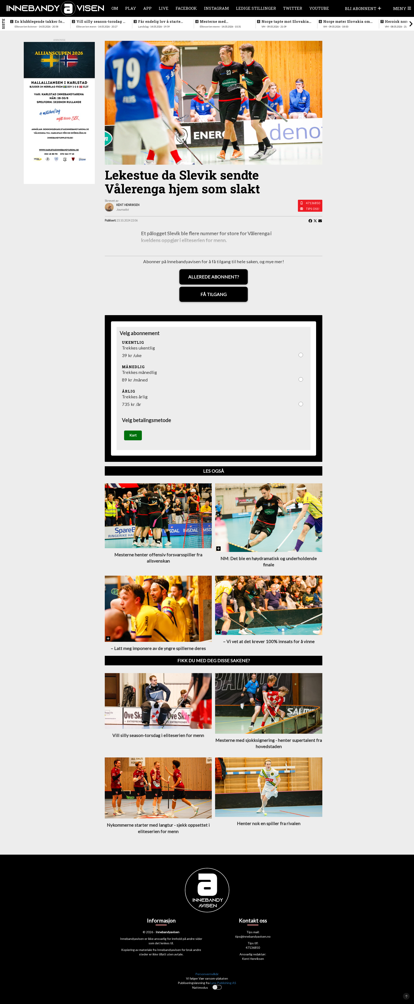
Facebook (186, 8)
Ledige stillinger (256, 8)
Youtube (319, 8)
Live (163, 8)
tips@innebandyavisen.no (253, 936)
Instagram (216, 8)
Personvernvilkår (207, 974)
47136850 (313, 203)
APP (147, 8)
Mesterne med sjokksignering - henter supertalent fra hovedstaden (221, 21)
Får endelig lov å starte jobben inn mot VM (159, 21)
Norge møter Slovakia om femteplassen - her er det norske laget (346, 21)
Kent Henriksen (253, 959)
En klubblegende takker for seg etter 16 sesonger (39, 21)
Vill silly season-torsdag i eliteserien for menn (100, 21)
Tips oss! (312, 209)
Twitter (292, 8)
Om (114, 8)
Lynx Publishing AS (223, 983)
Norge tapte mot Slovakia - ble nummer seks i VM (286, 21)
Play (130, 8)
